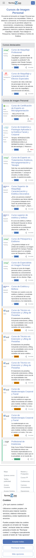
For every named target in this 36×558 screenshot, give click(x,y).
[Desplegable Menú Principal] (3, 3)
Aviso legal (7, 504)
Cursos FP (24, 477)
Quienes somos (9, 475)
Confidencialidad (9, 501)
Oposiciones (25, 491)
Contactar (7, 497)
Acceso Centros (9, 491)
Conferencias (25, 481)
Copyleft (7, 508)
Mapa (6, 472)
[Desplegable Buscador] (33, 3)
